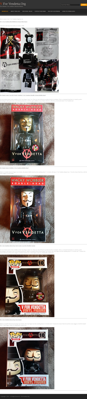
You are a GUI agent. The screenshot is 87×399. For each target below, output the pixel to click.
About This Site (15, 11)
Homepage (5, 11)
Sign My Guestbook (54, 11)
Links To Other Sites (68, 11)
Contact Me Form (40, 11)
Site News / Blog (27, 11)
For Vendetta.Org (13, 4)
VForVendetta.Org (25, 396)
